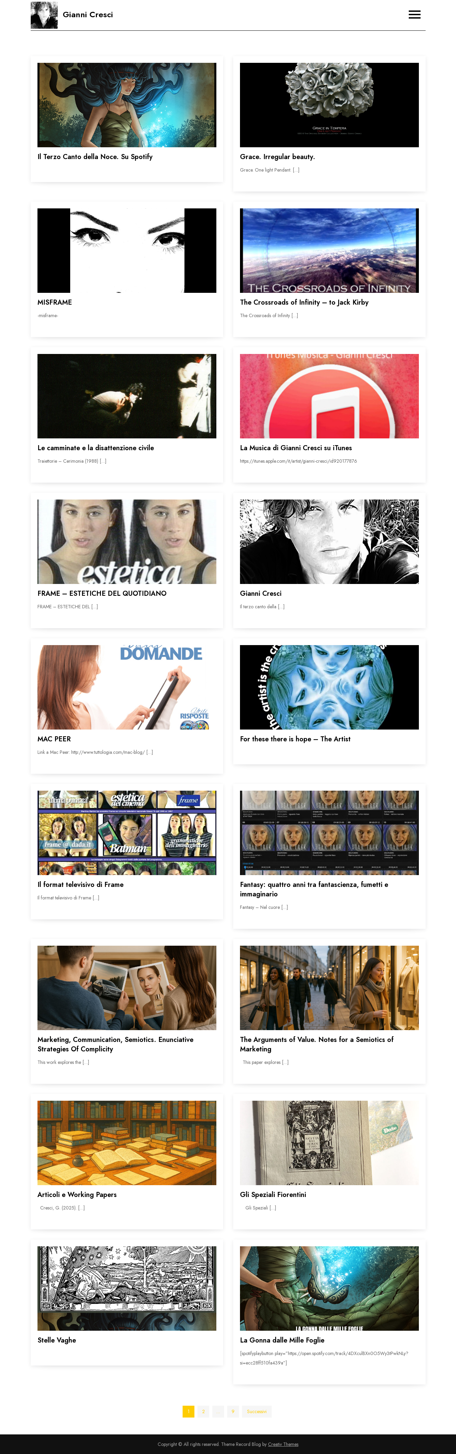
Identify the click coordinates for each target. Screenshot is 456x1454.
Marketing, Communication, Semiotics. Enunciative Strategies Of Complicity (115, 1044)
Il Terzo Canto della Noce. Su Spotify (95, 157)
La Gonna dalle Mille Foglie (282, 1340)
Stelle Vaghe (56, 1340)
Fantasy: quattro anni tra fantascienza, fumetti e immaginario (314, 889)
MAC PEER (54, 739)
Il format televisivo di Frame (80, 885)
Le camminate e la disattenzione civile (95, 448)
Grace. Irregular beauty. (277, 157)
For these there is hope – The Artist (295, 739)
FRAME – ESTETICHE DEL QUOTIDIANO (101, 593)
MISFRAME (54, 302)
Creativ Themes (283, 1444)
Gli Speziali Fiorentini (273, 1195)
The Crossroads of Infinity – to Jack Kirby (304, 302)
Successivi (257, 1411)
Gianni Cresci (88, 14)
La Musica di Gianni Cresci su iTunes (296, 448)
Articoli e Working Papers (77, 1195)
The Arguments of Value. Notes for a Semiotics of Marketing (317, 1044)
